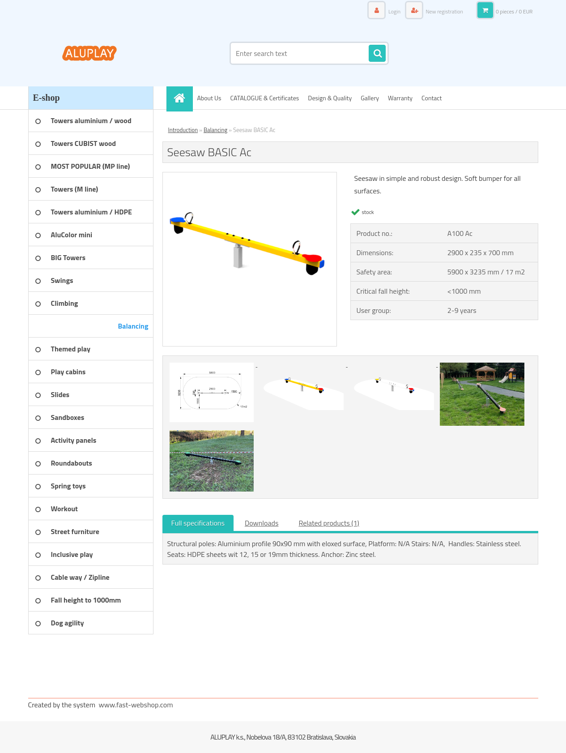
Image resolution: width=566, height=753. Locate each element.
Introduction (183, 129)
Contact (431, 98)
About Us (209, 98)
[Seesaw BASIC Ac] (250, 176)
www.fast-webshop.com (136, 704)
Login (394, 11)
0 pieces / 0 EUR (514, 11)
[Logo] (89, 53)
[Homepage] (182, 97)
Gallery (370, 98)
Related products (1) (328, 523)
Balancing (215, 129)
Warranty (400, 98)
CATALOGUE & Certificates (264, 98)
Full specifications (198, 523)
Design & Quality (330, 98)
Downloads (262, 523)
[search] (377, 53)
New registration (444, 11)
